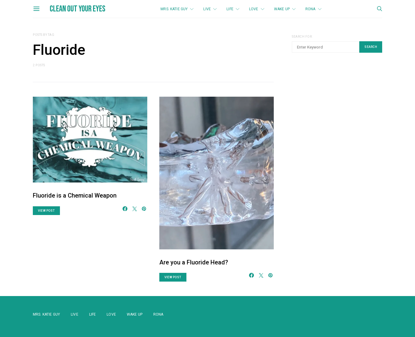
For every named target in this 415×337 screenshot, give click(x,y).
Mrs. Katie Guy (174, 9)
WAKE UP (282, 9)
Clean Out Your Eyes (77, 9)
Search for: (302, 36)
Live (207, 9)
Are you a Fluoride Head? (193, 262)
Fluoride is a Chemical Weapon (75, 195)
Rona (310, 9)
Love (253, 9)
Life (229, 9)
